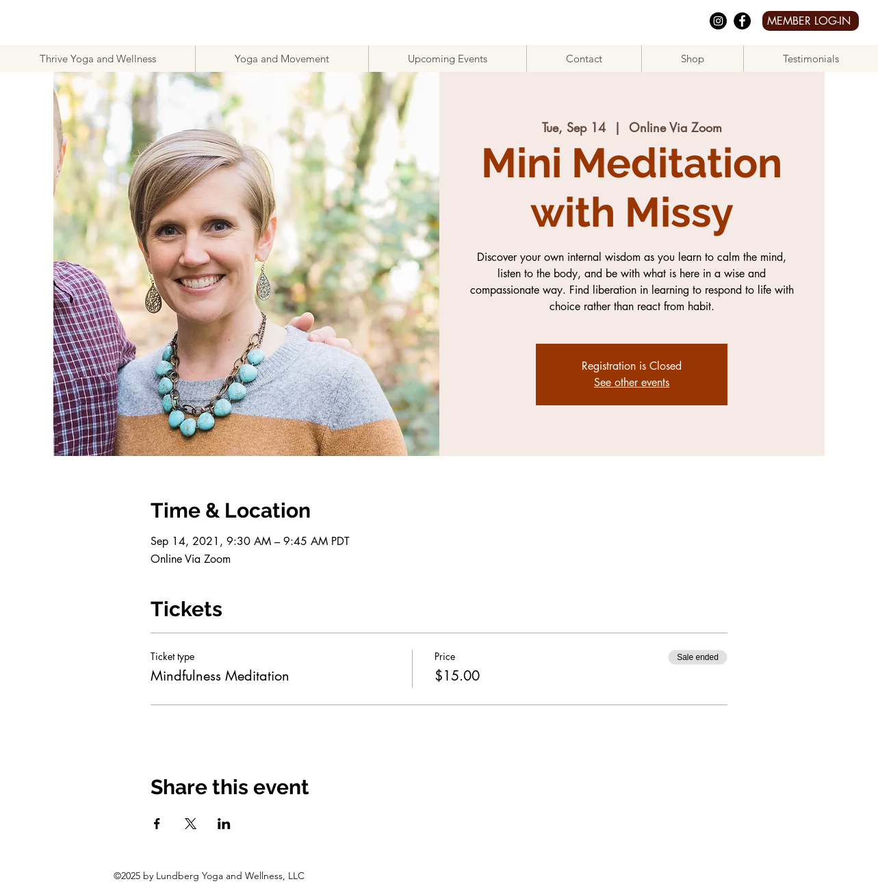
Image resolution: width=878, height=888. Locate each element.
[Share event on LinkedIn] (224, 823)
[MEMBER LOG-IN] (810, 21)
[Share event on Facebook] (157, 823)
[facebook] (742, 20)
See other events (631, 382)
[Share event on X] (190, 823)
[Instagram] (718, 20)
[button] (281, 58)
